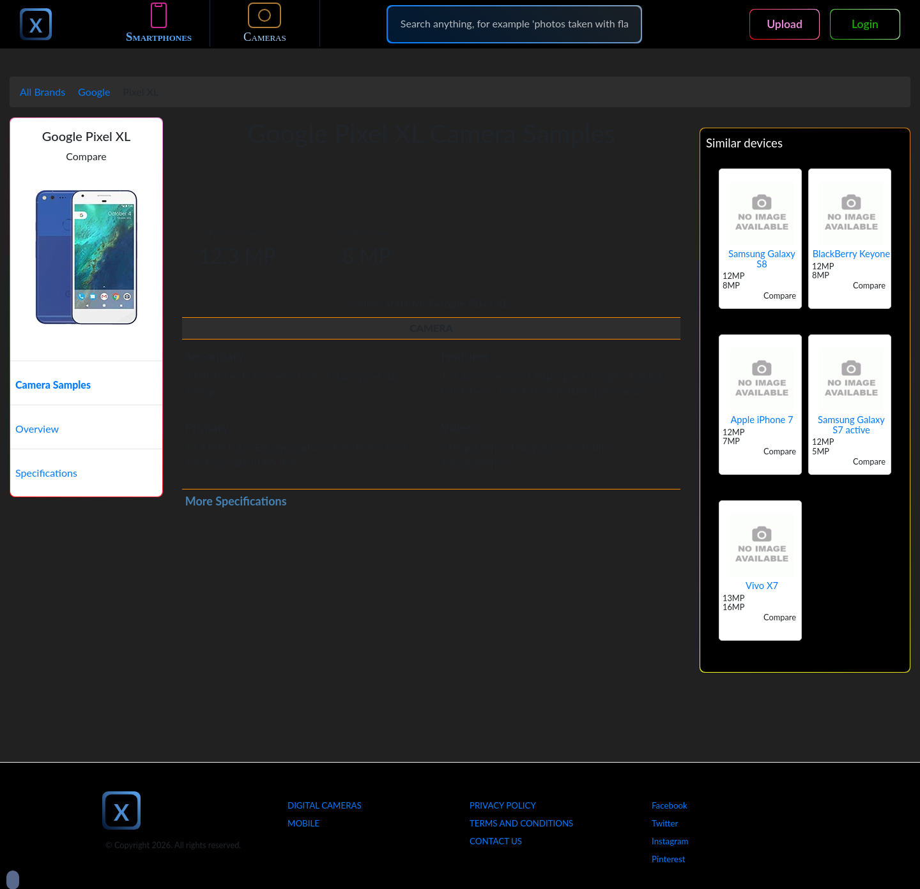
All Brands (42, 92)
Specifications (46, 473)
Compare (86, 156)
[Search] (514, 23)
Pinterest (668, 859)
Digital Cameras (325, 805)
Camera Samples (53, 384)
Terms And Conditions (521, 823)
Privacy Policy (503, 805)
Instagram (670, 841)
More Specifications (236, 501)
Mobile (303, 823)
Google (94, 92)
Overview (37, 428)
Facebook (669, 805)
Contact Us (496, 841)
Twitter (665, 823)
